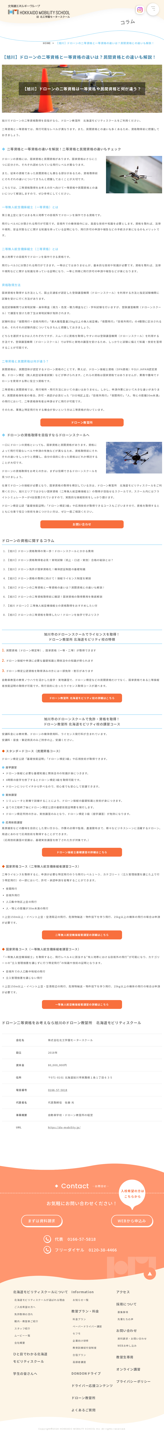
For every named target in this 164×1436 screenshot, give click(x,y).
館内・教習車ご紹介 (26, 1322)
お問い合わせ (82, 524)
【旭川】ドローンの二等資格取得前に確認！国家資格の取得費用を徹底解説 (54, 597)
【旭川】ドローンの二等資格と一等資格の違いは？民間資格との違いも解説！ (56, 588)
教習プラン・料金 (85, 1312)
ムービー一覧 (22, 1337)
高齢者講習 (79, 1363)
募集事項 (123, 1313)
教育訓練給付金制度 (85, 1349)
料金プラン (79, 1320)
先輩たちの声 (126, 1320)
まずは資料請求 (50, 1222)
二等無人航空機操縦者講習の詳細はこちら (82, 936)
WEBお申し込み (127, 1347)
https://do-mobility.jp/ (64, 1129)
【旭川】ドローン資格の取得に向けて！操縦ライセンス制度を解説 (49, 579)
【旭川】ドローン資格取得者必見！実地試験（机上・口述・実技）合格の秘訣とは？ (60, 560)
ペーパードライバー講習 (87, 1327)
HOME (46, 43)
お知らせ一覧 (81, 1301)
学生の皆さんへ (25, 1375)
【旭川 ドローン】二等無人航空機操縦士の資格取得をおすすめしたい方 (52, 606)
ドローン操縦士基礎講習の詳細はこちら (82, 853)
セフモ (77, 1335)
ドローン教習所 (82, 422)
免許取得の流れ (23, 1315)
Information (82, 1293)
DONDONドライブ (86, 1374)
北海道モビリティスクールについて (40, 1293)
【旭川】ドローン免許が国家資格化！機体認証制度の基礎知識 (46, 570)
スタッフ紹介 (22, 1330)
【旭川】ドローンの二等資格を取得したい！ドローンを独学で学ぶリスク (53, 615)
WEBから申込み (114, 1222)
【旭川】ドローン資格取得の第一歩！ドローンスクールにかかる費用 (50, 551)
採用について (126, 1305)
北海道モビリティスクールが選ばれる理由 (39, 1301)
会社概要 (19, 1344)
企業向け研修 (81, 1342)
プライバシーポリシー (133, 1382)
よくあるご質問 (83, 1411)
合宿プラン (79, 1356)
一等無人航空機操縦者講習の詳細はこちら (82, 1006)
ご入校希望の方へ (25, 1308)
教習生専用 (125, 1358)
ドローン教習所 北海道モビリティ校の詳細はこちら (82, 699)
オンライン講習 (128, 1370)
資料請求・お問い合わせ (132, 1340)
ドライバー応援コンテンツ (92, 1387)
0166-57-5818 (57, 1091)
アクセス (123, 1293)
